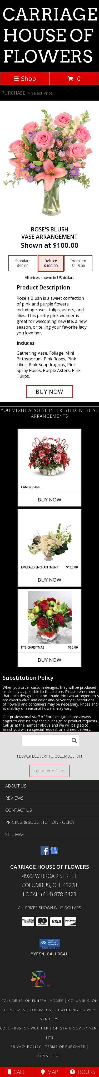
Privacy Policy (26, 1046)
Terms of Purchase (65, 1046)
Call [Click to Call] (16, 1071)
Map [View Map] (49, 1071)
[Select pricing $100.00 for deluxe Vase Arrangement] (50, 263)
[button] (49, 944)
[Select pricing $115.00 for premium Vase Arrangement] (78, 263)
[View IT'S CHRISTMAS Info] (50, 617)
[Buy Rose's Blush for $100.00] (49, 391)
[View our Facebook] (45, 853)
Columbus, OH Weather (24, 1028)
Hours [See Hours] (82, 1071)
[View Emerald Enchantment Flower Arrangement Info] (50, 537)
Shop (25, 78)
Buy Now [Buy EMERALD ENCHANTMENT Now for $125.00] (49, 579)
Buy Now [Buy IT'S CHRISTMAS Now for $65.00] (49, 659)
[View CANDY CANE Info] (50, 457)
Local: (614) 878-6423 (49, 894)
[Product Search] (50, 740)
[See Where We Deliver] (49, 770)
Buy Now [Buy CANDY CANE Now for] (49, 499)
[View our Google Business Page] (54, 853)
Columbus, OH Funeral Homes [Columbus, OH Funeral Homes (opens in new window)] (32, 1000)
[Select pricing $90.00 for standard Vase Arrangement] (23, 263)
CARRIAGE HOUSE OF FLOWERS (50, 35)
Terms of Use (49, 1055)
